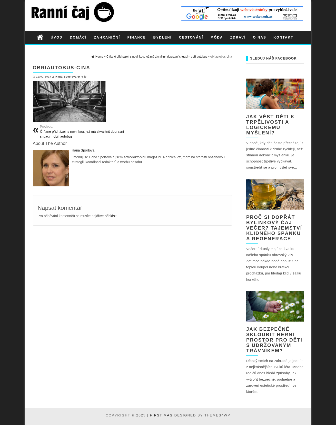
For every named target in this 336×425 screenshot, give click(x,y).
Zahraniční (107, 37)
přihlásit (110, 216)
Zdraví (238, 37)
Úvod (56, 37)
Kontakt (283, 37)
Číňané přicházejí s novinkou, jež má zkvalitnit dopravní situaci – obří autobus (84, 131)
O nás (259, 37)
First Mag (161, 415)
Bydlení (162, 37)
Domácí (78, 37)
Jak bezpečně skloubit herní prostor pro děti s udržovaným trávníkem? (274, 339)
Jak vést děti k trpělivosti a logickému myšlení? (270, 124)
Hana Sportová (66, 76)
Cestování (191, 37)
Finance (136, 37)
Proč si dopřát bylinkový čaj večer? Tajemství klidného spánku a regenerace (274, 227)
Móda (216, 37)
